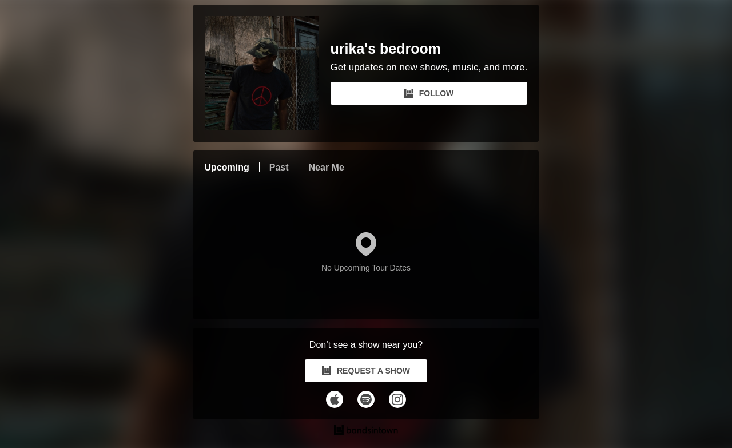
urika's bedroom (386, 49)
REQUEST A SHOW (366, 370)
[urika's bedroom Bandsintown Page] (268, 73)
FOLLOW (429, 93)
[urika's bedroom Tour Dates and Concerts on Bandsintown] (366, 431)
